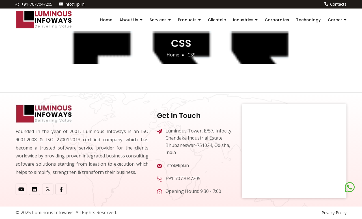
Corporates (277, 20)
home (173, 55)
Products (187, 20)
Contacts (338, 4)
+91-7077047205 (36, 4)
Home (106, 20)
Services (158, 20)
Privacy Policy (334, 212)
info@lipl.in (74, 4)
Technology (308, 20)
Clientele (217, 20)
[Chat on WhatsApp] (349, 187)
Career (335, 20)
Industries (243, 20)
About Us (128, 20)
